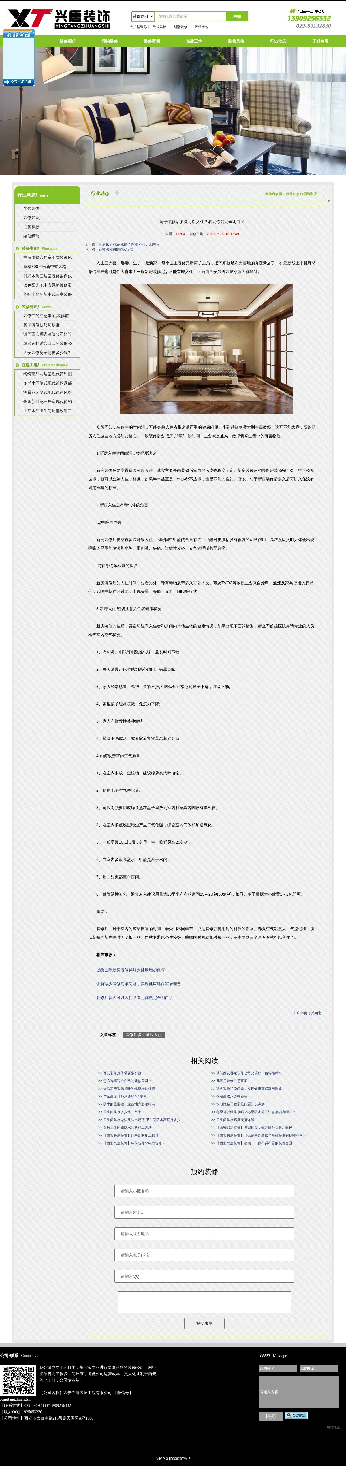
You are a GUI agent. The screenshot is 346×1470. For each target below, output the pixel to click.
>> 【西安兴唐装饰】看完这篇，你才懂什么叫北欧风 (251, 1128)
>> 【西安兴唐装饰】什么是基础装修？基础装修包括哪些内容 (258, 1135)
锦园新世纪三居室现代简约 (47, 401)
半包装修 (31, 208)
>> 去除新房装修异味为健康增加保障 (126, 1089)
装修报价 (68, 41)
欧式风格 (159, 27)
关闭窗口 (318, 1013)
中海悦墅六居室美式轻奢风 (47, 257)
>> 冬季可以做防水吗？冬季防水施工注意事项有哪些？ (253, 1112)
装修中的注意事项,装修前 (46, 315)
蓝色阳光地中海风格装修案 (47, 285)
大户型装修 (138, 27)
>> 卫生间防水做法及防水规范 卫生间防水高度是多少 (139, 1120)
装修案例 (152, 41)
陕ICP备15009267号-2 (173, 1463)
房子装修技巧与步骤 (41, 325)
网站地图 (333, 1432)
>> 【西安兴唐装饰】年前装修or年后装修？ (131, 1143)
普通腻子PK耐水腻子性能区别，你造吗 (129, 244)
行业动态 (278, 41)
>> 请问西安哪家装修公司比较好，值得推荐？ (246, 1073)
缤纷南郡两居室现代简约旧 (47, 374)
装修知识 (31, 217)
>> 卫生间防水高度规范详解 (232, 1120)
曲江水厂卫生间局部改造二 (47, 410)
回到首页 (310, 194)
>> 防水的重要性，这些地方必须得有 (126, 1104)
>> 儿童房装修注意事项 (229, 1081)
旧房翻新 (31, 227)
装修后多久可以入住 (143, 1034)
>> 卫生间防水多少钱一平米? (120, 1112)
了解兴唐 (320, 41)
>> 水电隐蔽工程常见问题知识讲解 (238, 1104)
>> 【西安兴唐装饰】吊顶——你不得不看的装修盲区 (251, 1143)
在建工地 (194, 41)
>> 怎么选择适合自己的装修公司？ (125, 1081)
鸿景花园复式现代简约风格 (47, 392)
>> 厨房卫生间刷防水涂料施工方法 (125, 1128)
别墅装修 (180, 27)
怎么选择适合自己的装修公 (47, 343)
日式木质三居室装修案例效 (47, 276)
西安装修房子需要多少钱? (46, 352)
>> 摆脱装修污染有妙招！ (231, 1096)
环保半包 (201, 27)
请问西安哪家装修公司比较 (47, 334)
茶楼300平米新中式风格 (44, 266)
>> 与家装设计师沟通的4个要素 (122, 1096)
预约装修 (110, 41)
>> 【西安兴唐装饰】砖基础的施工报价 (128, 1135)
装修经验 (31, 236)
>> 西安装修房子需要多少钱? (120, 1073)
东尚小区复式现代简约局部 (47, 383)
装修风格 (236, 41)
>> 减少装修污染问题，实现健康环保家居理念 (246, 1089)
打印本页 (300, 1013)
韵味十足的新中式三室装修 (47, 294)
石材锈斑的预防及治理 (116, 249)
